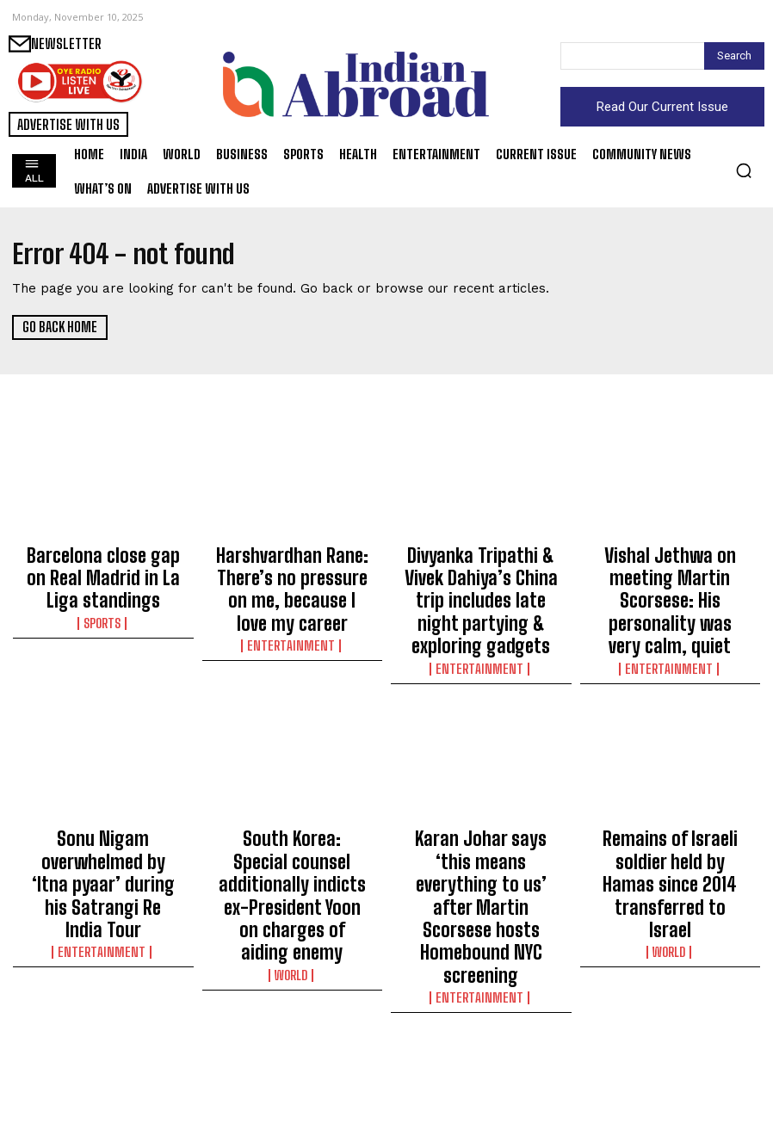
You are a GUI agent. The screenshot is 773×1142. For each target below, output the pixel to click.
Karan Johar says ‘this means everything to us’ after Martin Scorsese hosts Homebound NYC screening (481, 830)
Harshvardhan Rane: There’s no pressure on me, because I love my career (292, 568)
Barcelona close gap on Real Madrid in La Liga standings (103, 568)
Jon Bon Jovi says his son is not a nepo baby (670, 1053)
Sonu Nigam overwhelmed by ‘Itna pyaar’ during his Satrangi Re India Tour (103, 815)
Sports (103, 602)
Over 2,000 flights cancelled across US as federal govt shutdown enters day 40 (103, 1069)
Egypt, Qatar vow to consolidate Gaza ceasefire (292, 1053)
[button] (744, 170)
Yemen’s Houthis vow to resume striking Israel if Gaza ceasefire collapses (481, 1061)
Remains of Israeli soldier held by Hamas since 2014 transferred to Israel (670, 815)
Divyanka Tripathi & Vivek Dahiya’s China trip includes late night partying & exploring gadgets (480, 583)
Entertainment (292, 602)
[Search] (734, 56)
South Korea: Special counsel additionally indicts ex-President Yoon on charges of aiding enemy (291, 823)
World (292, 864)
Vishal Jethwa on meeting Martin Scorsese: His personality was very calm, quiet (670, 576)
